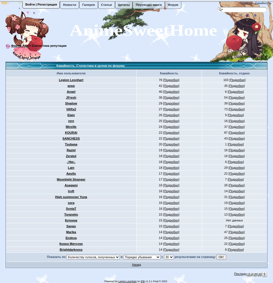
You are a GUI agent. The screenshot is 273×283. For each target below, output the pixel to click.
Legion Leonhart (127, 281)
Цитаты (124, 4)
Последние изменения (250, 56)
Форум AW (19, 45)
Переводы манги (149, 4)
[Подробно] (171, 80)
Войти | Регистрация (41, 4)
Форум (173, 4)
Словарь (245, 3)
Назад (136, 264)
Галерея (88, 4)
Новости (69, 4)
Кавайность (263, 3)
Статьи (106, 4)
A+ (249, 274)
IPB (143, 281)
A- (259, 274)
